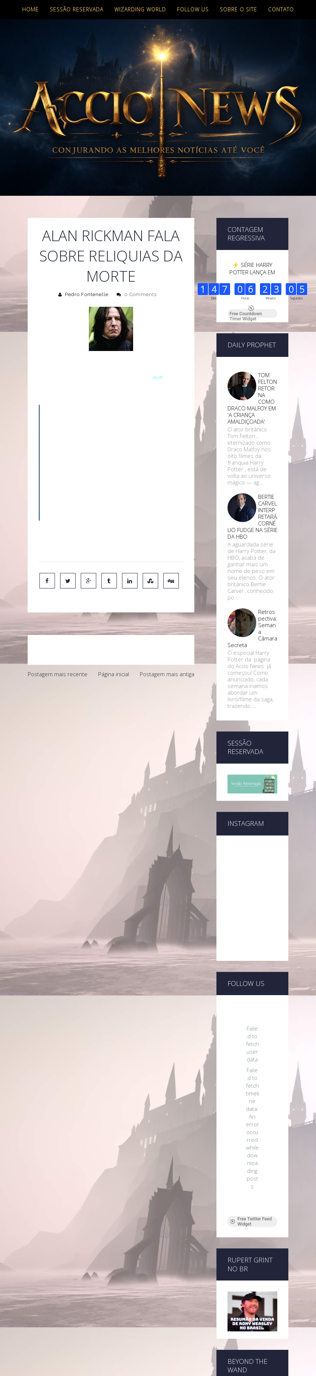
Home (30, 9)
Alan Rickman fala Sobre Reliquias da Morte (111, 255)
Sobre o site (238, 9)
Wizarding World (140, 9)
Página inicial (113, 674)
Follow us (193, 9)
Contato (281, 9)
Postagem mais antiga (167, 674)
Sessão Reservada (76, 9)
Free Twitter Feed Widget (250, 1221)
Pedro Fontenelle (86, 294)
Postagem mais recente (57, 674)
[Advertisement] (111, 737)
